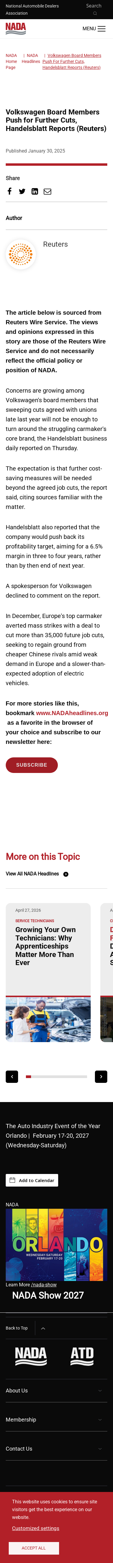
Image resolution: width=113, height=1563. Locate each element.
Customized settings (35, 1528)
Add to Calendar (32, 1180)
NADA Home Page (11, 61)
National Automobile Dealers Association (32, 10)
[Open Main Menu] (94, 29)
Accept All (34, 1548)
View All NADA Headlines (32, 874)
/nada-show (44, 1285)
